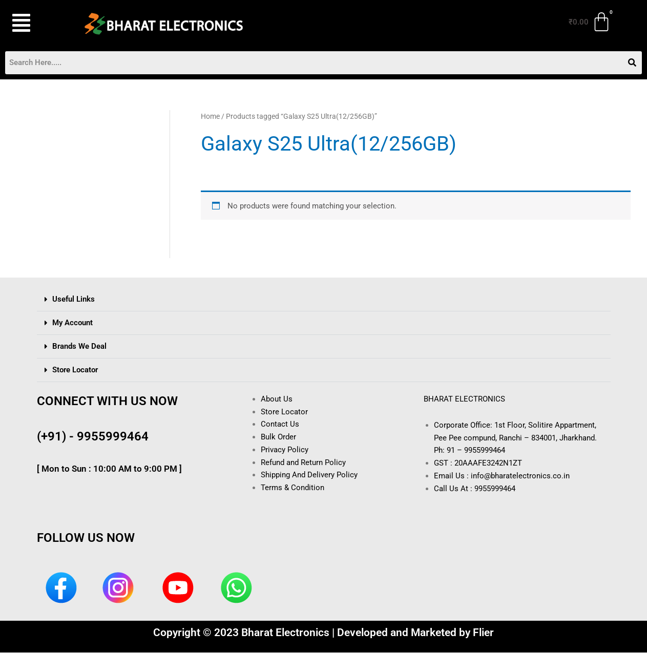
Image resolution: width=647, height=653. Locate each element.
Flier (483, 633)
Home (210, 116)
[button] (35, 23)
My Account (72, 322)
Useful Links (73, 299)
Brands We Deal (79, 346)
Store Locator (75, 369)
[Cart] (590, 22)
